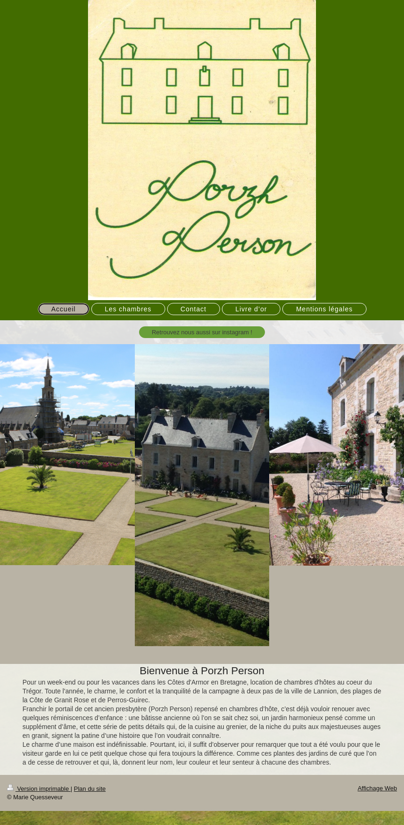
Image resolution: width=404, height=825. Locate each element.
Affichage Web (377, 788)
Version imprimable (39, 788)
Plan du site (90, 788)
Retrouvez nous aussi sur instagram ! (202, 332)
